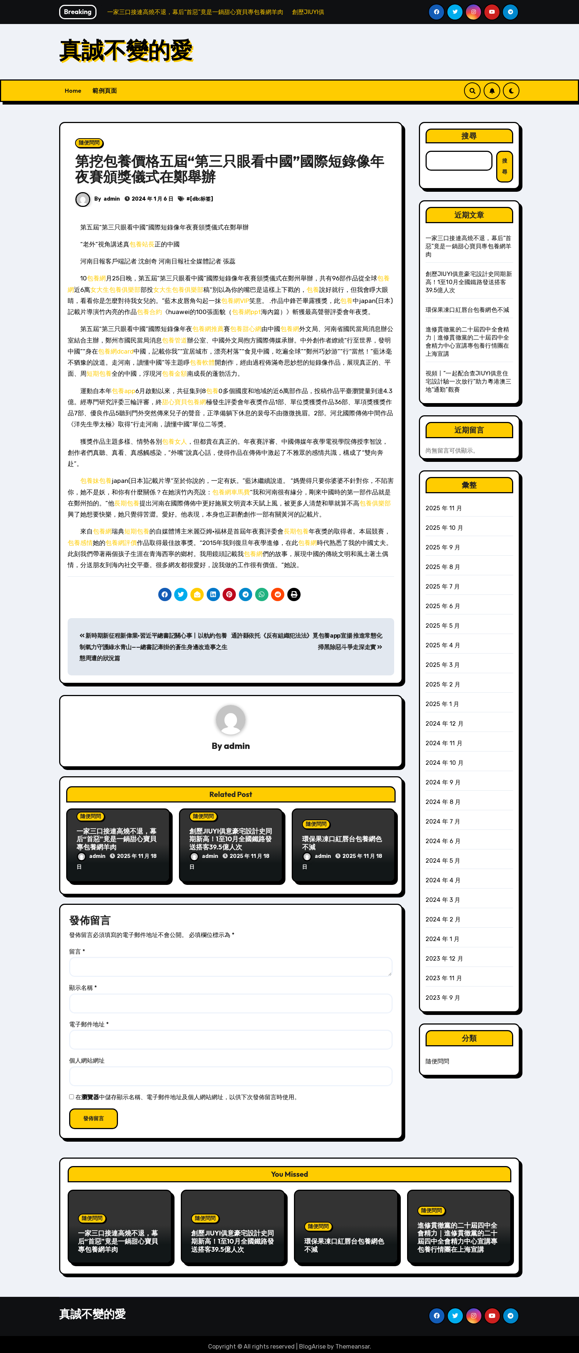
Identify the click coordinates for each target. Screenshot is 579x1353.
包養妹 (89, 480)
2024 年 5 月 (443, 860)
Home (73, 90)
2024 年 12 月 (445, 723)
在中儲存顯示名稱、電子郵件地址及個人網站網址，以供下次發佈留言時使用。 (187, 1094)
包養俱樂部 (375, 503)
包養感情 (80, 542)
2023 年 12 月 (444, 958)
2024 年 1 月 (443, 939)
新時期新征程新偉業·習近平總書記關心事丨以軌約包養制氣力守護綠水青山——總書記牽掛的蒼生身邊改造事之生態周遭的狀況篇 (153, 647)
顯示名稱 (83, 985)
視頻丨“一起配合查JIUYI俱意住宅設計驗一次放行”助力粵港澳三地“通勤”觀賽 (469, 381)
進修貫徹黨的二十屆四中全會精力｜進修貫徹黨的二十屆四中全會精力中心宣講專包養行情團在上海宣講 (457, 1235)
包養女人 (174, 441)
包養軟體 (202, 362)
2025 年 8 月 (443, 566)
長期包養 (126, 503)
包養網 (96, 278)
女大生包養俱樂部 (115, 289)
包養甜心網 (245, 329)
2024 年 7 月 (443, 821)
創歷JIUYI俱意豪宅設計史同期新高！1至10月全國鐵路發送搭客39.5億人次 (230, 839)
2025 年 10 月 (444, 527)
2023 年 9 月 (443, 997)
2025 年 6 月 (443, 606)
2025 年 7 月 (443, 586)
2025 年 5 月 (443, 625)
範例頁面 (104, 90)
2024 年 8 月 (443, 801)
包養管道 (174, 340)
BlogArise (312, 1341)
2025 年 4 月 (443, 645)
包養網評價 (121, 542)
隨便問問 (89, 143)
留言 (77, 949)
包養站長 (142, 244)
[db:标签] (201, 199)
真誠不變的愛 (125, 50)
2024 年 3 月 (443, 899)
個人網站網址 (87, 1058)
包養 (313, 289)
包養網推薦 (208, 329)
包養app (123, 391)
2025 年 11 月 (444, 508)
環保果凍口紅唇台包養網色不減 (342, 843)
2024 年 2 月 (443, 919)
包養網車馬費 (231, 492)
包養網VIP (235, 300)
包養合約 (149, 312)
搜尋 (469, 135)
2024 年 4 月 (443, 880)
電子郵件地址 (89, 1022)
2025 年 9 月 (443, 547)
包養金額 (174, 373)
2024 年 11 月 (444, 743)
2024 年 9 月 (443, 782)
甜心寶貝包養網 (184, 402)
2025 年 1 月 (443, 704)
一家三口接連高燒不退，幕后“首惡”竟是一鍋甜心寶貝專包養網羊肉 (116, 839)
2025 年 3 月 (443, 664)
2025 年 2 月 (443, 684)
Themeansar (352, 1341)
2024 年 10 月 (445, 762)
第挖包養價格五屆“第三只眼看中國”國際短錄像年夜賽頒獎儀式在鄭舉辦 (229, 168)
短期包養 (99, 373)
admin (112, 199)
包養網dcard (115, 351)
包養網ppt (246, 312)
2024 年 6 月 (443, 841)
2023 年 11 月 (444, 978)
